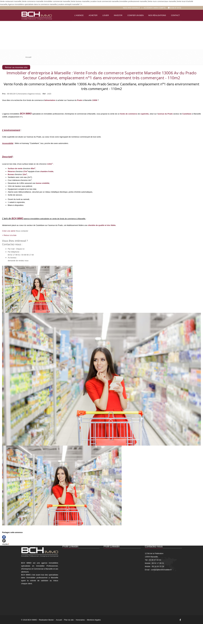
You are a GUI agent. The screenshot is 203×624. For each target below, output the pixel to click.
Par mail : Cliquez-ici (16, 249)
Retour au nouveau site (16, 67)
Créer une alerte (8, 231)
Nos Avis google (131, 8)
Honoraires (80, 620)
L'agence (79, 15)
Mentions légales (94, 620)
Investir (118, 15)
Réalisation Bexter (46, 620)
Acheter (93, 15)
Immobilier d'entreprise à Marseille (38, 72)
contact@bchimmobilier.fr (161, 570)
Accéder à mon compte (155, 8)
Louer (105, 15)
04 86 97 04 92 (175, 8)
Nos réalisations (157, 15)
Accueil (59, 620)
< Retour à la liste (9, 235)
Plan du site (69, 620)
